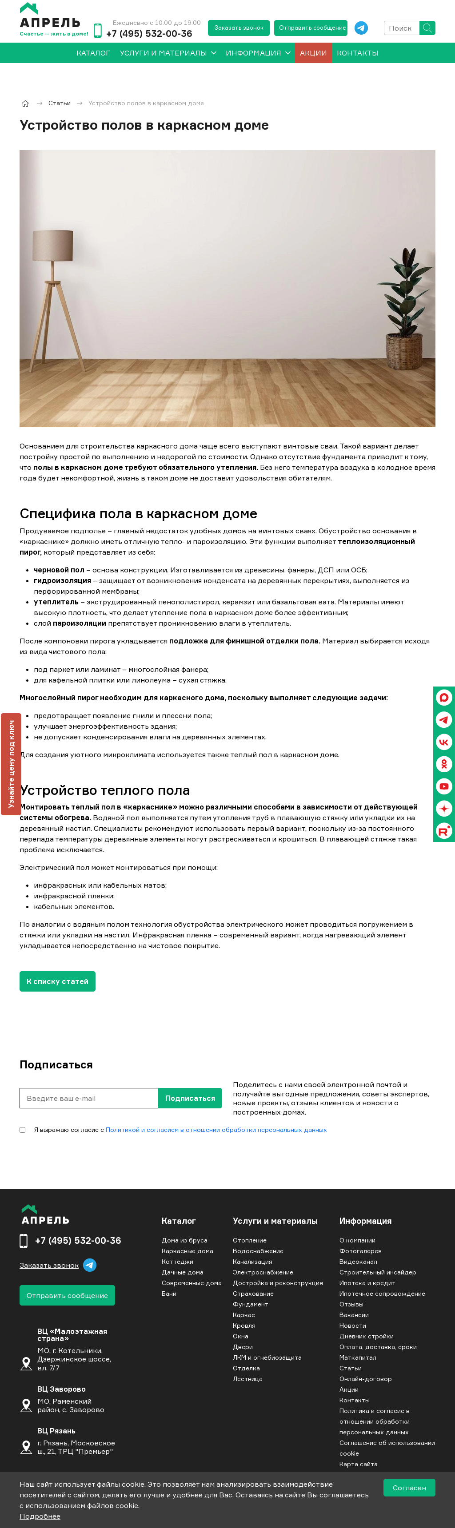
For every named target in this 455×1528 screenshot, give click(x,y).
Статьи (350, 1368)
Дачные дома (183, 1272)
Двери (243, 1346)
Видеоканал (358, 1261)
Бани (169, 1293)
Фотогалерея (360, 1250)
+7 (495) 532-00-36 (149, 33)
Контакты (358, 52)
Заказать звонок (239, 27)
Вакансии (354, 1314)
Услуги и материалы (163, 52)
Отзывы (351, 1304)
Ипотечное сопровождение (382, 1293)
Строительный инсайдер (377, 1272)
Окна (240, 1336)
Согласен (409, 1487)
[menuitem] (93, 53)
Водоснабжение (258, 1250)
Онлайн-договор (365, 1378)
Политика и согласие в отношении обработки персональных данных (374, 1421)
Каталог (179, 1221)
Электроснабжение (263, 1272)
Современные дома (192, 1282)
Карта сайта (358, 1464)
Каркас (244, 1314)
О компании (357, 1240)
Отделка (246, 1368)
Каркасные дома (187, 1250)
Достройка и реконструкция (278, 1282)
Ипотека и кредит (367, 1282)
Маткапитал (357, 1357)
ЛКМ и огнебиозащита (267, 1357)
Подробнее (40, 1516)
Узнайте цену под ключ (11, 764)
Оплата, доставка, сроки (378, 1346)
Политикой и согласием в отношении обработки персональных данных (216, 1129)
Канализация (252, 1261)
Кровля (244, 1325)
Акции (313, 52)
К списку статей (57, 981)
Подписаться (190, 1098)
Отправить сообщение (312, 27)
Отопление (250, 1240)
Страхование (253, 1293)
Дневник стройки (366, 1336)
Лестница (248, 1378)
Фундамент (250, 1304)
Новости (352, 1325)
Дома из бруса (185, 1240)
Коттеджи (177, 1261)
